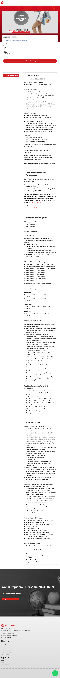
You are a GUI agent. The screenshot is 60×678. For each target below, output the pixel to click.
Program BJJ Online (7, 653)
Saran (32, 646)
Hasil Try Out (34, 648)
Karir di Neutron (6, 648)
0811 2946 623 (36, 202)
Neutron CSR (5, 655)
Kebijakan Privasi (42, 668)
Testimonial (5, 646)
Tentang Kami (6, 644)
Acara (32, 644)
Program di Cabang (7, 651)
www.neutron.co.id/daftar (32, 208)
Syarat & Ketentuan (53, 668)
